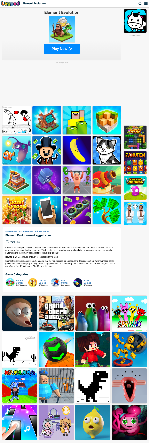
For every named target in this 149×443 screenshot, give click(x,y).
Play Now (59, 49)
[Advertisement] (135, 79)
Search (140, 3)
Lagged (10, 3)
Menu (146, 3)
